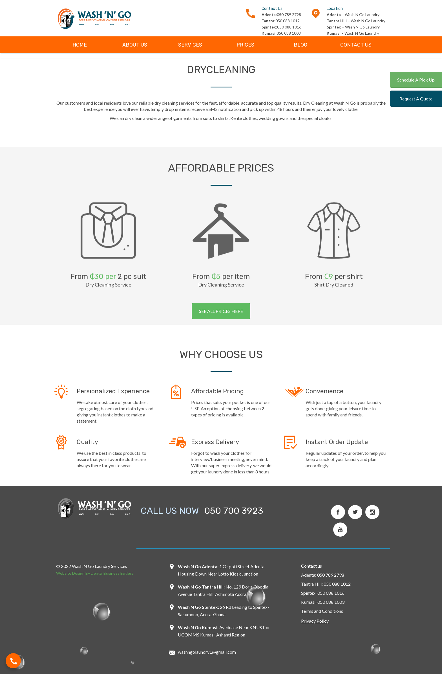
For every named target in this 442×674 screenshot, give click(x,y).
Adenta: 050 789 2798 (322, 575)
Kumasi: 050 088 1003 (322, 602)
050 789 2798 (281, 14)
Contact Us (356, 45)
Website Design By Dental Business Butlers (94, 573)
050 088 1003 (281, 33)
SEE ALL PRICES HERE (221, 311)
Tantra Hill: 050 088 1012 (326, 584)
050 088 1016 (281, 27)
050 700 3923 (233, 510)
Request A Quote (415, 98)
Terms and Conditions (322, 611)
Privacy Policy (315, 620)
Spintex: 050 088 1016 (322, 593)
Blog (300, 45)
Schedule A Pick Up (416, 79)
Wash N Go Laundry (353, 14)
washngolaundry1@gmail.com (207, 652)
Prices (245, 45)
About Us (134, 45)
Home (79, 45)
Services (190, 45)
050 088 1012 (281, 20)
